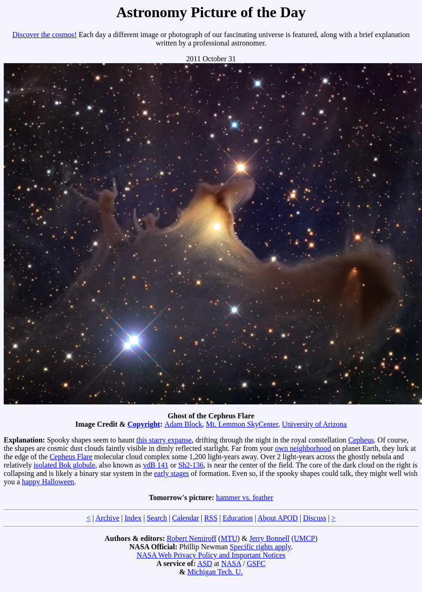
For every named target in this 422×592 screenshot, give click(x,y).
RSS (210, 518)
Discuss (314, 518)
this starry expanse (163, 440)
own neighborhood (303, 448)
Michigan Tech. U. (215, 572)
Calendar (185, 518)
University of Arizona (314, 424)
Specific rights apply (260, 547)
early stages (171, 473)
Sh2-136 (191, 465)
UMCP (304, 538)
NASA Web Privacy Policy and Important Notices (211, 555)
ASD (204, 563)
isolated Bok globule (64, 465)
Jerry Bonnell (269, 538)
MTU (229, 538)
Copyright (143, 424)
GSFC (256, 563)
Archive (107, 518)
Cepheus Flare (71, 457)
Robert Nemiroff (192, 538)
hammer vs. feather (244, 497)
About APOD (277, 518)
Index (133, 518)
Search (157, 518)
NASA (231, 563)
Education (238, 518)
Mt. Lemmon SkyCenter (242, 424)
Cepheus (361, 440)
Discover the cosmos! (45, 35)
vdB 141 (156, 465)
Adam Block (183, 424)
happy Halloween (48, 482)
